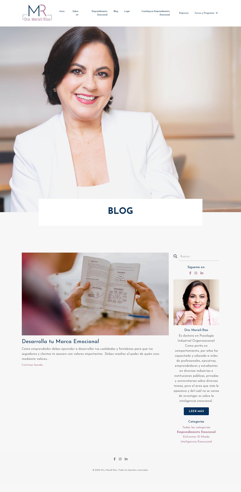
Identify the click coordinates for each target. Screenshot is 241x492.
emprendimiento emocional (196, 440)
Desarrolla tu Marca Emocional (74, 350)
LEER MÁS (196, 418)
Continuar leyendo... (33, 375)
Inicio (62, 11)
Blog (116, 11)
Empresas (184, 13)
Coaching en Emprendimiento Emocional (155, 13)
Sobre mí (75, 13)
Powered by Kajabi (120, 484)
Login (127, 11)
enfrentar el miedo (196, 445)
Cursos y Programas (206, 13)
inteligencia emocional (196, 450)
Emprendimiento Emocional (99, 13)
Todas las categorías (196, 435)
